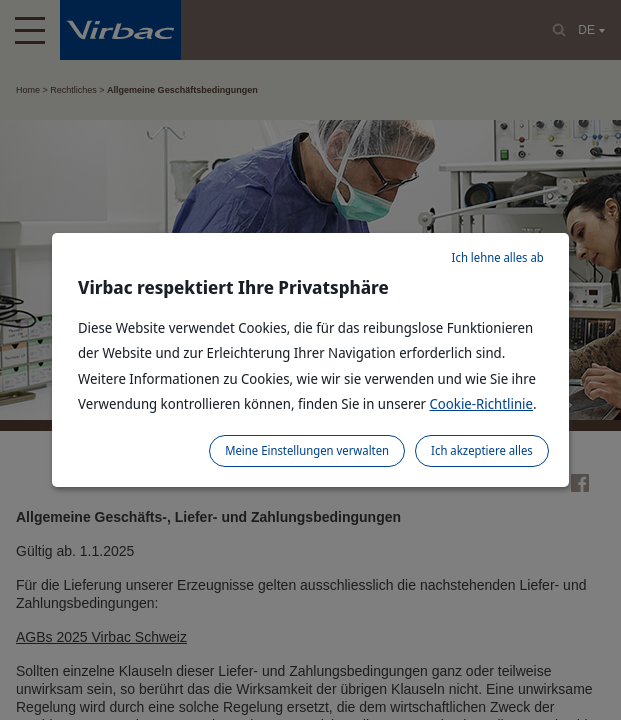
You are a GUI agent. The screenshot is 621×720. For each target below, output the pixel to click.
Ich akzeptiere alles (482, 450)
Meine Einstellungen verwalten (307, 450)
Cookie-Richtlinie (482, 403)
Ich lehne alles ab (498, 257)
